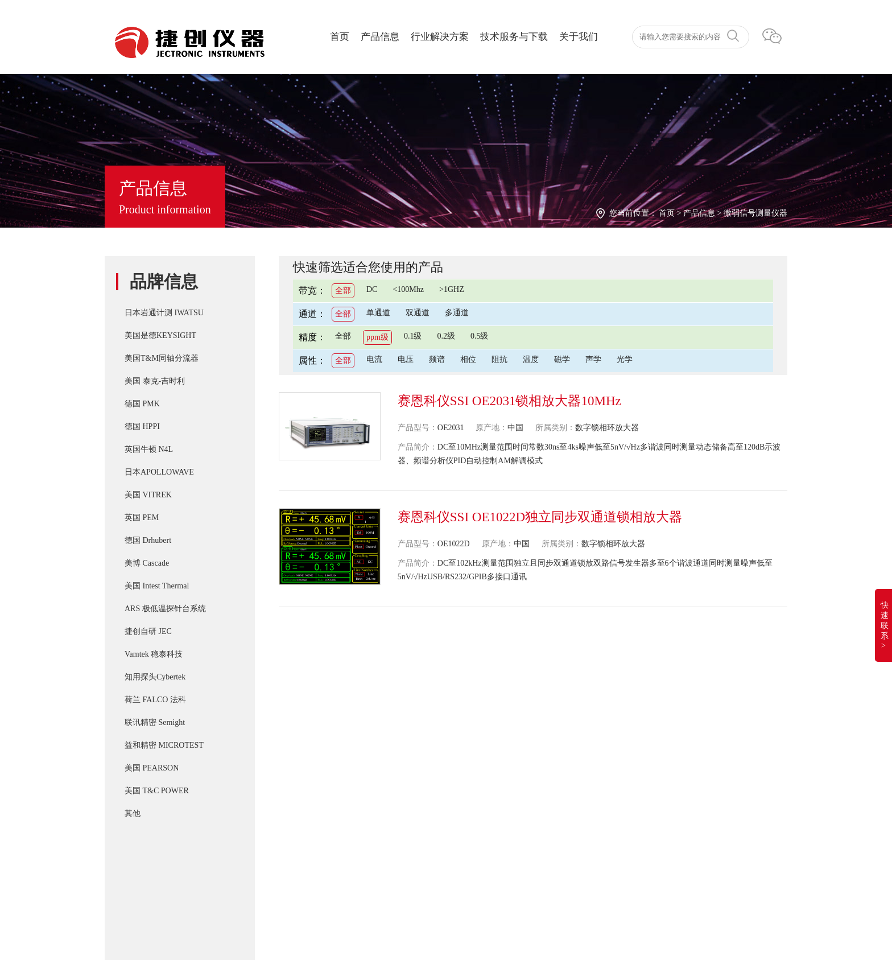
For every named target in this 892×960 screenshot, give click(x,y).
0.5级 (479, 336)
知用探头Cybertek (155, 677)
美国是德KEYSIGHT (160, 335)
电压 (406, 359)
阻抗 (499, 359)
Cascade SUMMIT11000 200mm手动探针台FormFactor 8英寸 (488, 851)
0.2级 (446, 336)
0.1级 (413, 336)
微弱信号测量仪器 (755, 213)
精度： (312, 337)
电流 (374, 359)
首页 (339, 36)
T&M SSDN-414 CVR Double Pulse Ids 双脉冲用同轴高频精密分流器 (504, 737)
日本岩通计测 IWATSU (164, 312)
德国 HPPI (142, 426)
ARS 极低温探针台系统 (165, 608)
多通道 (457, 312)
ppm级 (377, 337)
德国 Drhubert (148, 540)
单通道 (378, 312)
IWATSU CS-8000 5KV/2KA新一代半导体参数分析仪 (475, 805)
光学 (625, 359)
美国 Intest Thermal (157, 586)
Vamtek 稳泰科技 (154, 654)
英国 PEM (142, 517)
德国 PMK (142, 403)
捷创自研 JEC (148, 631)
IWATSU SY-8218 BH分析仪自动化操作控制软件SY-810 (480, 714)
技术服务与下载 (514, 36)
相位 (468, 359)
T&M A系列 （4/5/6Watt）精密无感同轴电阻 (460, 783)
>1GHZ (451, 289)
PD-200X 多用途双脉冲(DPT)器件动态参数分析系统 (474, 760)
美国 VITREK (148, 495)
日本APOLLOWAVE (159, 472)
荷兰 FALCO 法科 (155, 699)
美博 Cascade (147, 563)
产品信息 (380, 36)
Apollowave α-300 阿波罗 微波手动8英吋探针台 (465, 874)
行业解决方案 (440, 36)
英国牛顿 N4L (149, 449)
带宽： (312, 290)
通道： (312, 314)
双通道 (418, 312)
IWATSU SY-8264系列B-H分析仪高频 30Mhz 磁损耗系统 (482, 828)
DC (371, 289)
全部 (343, 290)
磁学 (562, 359)
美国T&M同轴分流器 (162, 358)
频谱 (437, 359)
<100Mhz (408, 289)
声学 (593, 359)
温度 (531, 359)
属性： (312, 360)
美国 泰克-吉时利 (155, 381)
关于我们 (578, 36)
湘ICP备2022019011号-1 (152, 885)
